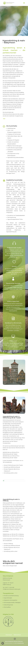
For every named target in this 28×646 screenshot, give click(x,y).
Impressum (9, 634)
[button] (2, 643)
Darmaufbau (7, 607)
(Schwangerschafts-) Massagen (12, 602)
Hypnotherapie (8, 598)
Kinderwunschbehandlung (11, 595)
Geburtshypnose (8, 604)
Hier (4, 118)
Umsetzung (20, 643)
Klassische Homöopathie (10, 600)
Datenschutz (17, 634)
